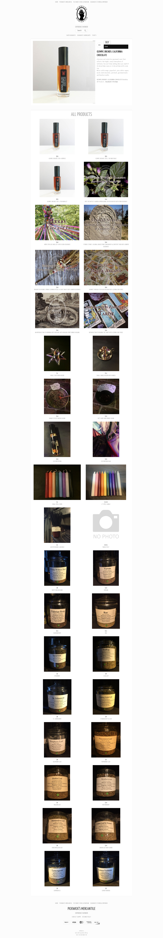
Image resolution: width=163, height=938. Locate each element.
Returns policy (86, 917)
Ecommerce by (81, 930)
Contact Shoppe (76, 917)
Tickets (94, 35)
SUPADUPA (81, 933)
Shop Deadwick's (71, 35)
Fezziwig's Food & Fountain (81, 2)
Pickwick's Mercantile (66, 2)
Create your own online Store (81, 935)
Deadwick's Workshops (84, 35)
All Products (100, 82)
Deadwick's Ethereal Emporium (98, 2)
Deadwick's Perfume (112, 82)
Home (56, 2)
